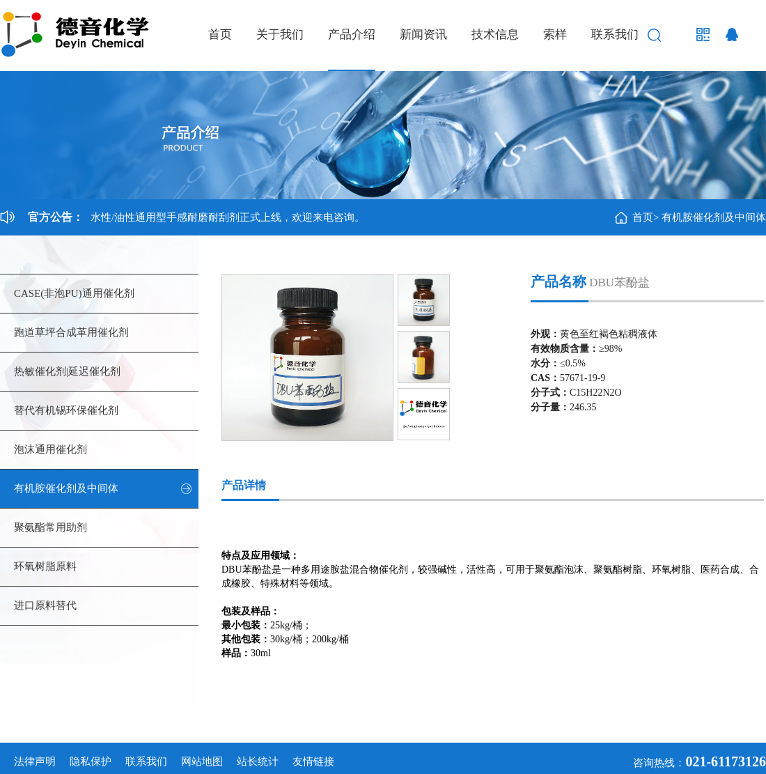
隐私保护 (90, 761)
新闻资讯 (423, 34)
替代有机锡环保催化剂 (66, 410)
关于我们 (280, 34)
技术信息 (495, 34)
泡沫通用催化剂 (50, 449)
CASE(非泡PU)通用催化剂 (74, 293)
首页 (220, 34)
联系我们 (615, 34)
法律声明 (35, 761)
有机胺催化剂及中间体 (714, 217)
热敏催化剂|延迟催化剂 (67, 371)
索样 (555, 34)
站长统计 (258, 761)
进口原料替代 (45, 605)
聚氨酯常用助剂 (50, 527)
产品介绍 (351, 34)
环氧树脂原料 (45, 566)
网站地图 (202, 761)
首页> (645, 217)
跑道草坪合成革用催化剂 (71, 332)
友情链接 (313, 761)
